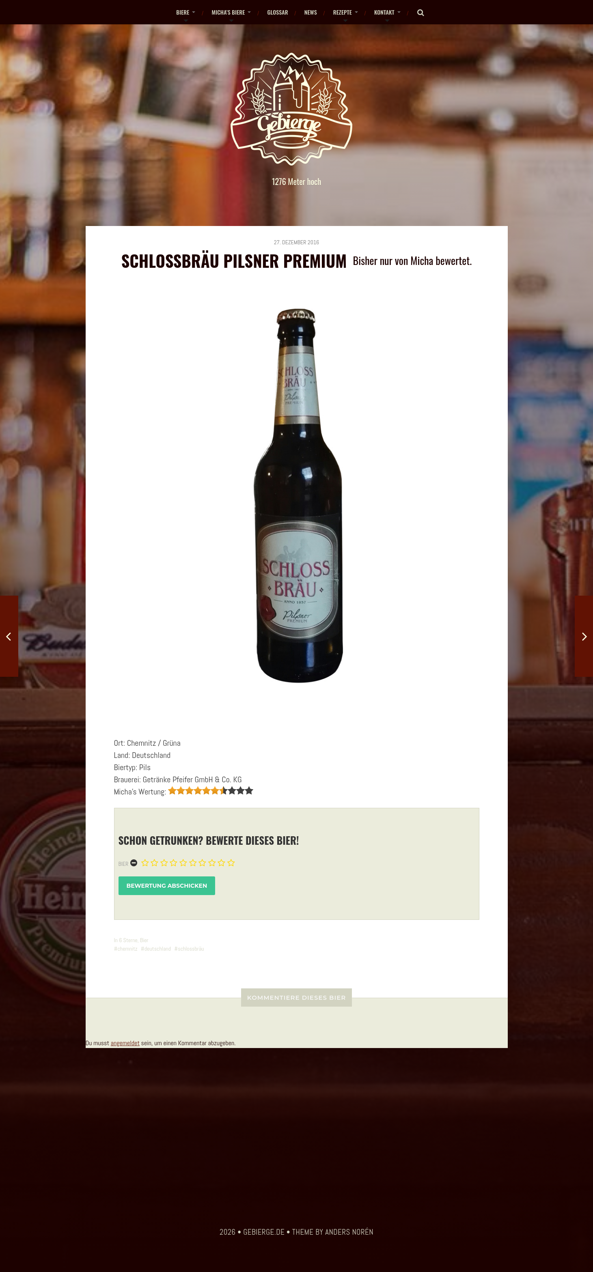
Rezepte (342, 12)
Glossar (277, 12)
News (310, 12)
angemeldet (125, 1043)
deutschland (157, 948)
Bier (124, 863)
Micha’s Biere (228, 12)
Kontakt (384, 12)
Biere (182, 12)
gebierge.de (264, 1232)
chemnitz (127, 948)
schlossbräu (191, 948)
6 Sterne (128, 940)
